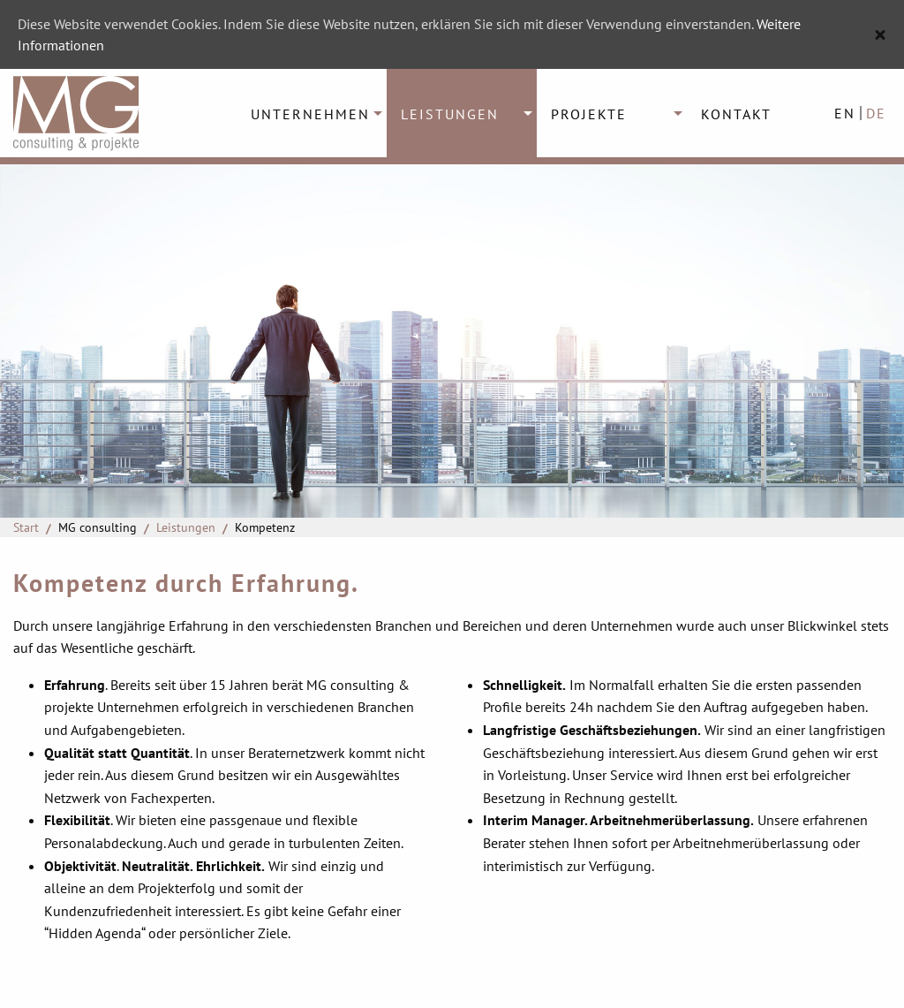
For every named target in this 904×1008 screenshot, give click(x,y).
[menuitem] (312, 113)
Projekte (589, 114)
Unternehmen (310, 114)
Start (26, 527)
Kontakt (736, 114)
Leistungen (450, 114)
